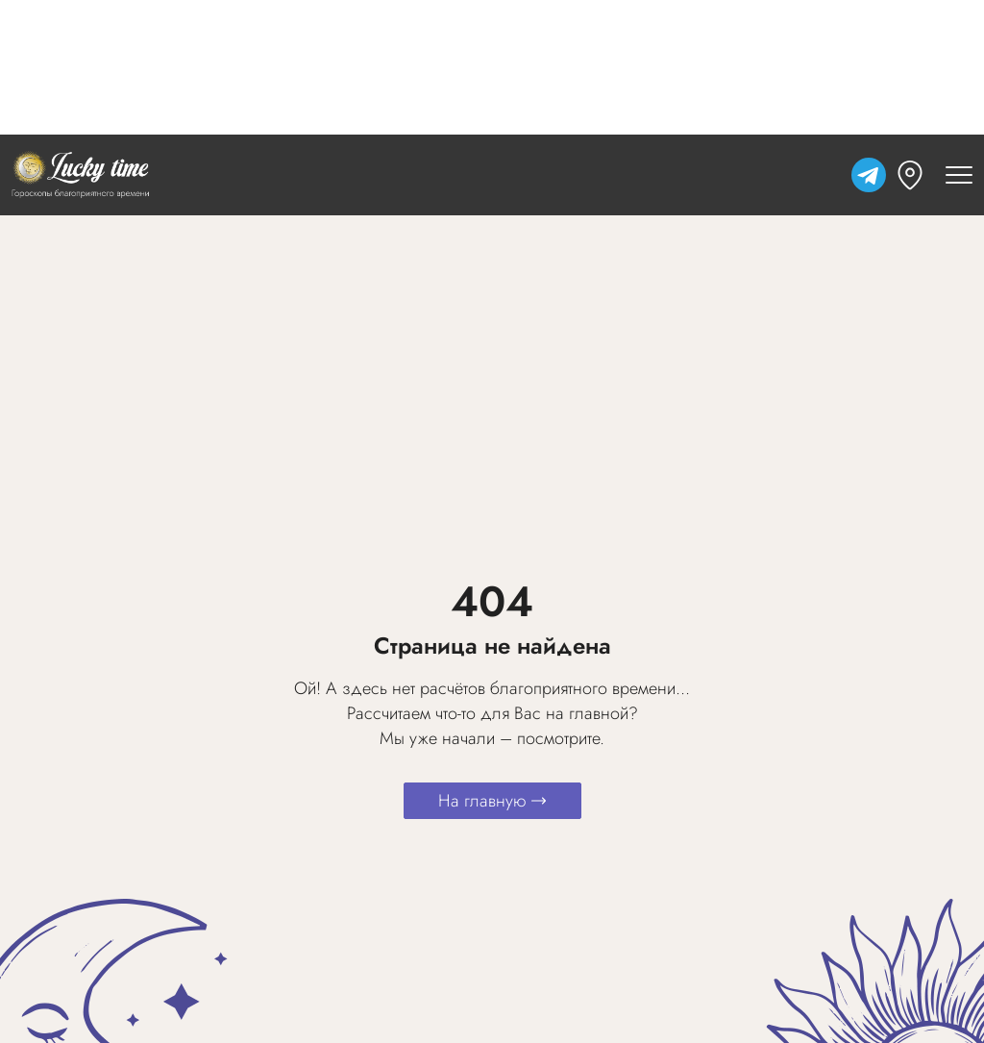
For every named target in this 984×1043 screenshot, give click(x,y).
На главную (492, 800)
